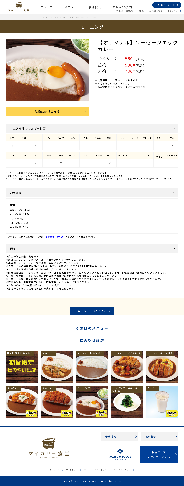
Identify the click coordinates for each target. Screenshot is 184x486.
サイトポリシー (72, 469)
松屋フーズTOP (166, 5)
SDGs (141, 11)
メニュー (70, 7)
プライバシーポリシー (122, 469)
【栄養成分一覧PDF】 (54, 237)
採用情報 (151, 436)
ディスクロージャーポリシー (96, 469)
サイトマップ (55, 469)
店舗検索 (95, 7)
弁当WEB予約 (122, 7)
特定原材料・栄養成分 (124, 11)
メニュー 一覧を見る (92, 311)
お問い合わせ (173, 11)
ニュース (46, 7)
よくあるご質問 (155, 11)
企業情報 (110, 436)
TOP (42, 17)
